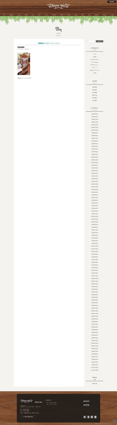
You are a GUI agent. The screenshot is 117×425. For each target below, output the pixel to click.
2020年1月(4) (95, 308)
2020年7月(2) (95, 292)
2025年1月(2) (95, 154)
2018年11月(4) (94, 345)
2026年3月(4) (95, 116)
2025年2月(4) (95, 151)
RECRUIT (54, 15)
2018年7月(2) (95, 356)
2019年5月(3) (95, 329)
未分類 (94, 56)
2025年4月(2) (95, 146)
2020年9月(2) (95, 286)
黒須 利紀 (94, 87)
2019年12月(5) (94, 310)
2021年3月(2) (95, 270)
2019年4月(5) (95, 332)
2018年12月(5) (94, 343)
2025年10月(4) (94, 130)
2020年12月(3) (94, 278)
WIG (33, 15)
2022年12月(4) (94, 216)
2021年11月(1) (94, 248)
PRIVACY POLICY (14, 423)
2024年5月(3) (95, 170)
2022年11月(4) (94, 219)
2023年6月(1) (95, 200)
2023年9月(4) (95, 192)
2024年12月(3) (94, 157)
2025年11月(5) (94, 127)
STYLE (46, 15)
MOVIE (61, 15)
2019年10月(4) (94, 316)
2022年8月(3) (95, 227)
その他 (94, 73)
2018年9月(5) (95, 351)
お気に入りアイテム (94, 70)
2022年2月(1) (95, 243)
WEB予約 (112, 1)
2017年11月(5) (94, 370)
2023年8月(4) (95, 195)
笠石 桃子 (94, 100)
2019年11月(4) (94, 313)
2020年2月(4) (95, 305)
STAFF (39, 15)
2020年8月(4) (95, 289)
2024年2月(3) (95, 178)
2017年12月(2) (94, 367)
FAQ (89, 15)
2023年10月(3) (94, 189)
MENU (26, 15)
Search (99, 41)
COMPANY (96, 15)
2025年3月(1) (95, 149)
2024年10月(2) (94, 162)
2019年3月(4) (95, 335)
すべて (94, 54)
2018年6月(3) (95, 359)
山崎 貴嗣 (94, 92)
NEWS (19, 15)
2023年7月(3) (95, 197)
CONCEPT (11, 15)
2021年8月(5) (95, 257)
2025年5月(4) (95, 143)
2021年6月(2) (95, 262)
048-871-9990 (26, 409)
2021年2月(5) (95, 273)
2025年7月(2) (95, 138)
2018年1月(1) (95, 364)
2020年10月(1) (94, 283)
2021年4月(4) (95, 267)
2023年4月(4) (95, 205)
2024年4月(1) (95, 173)
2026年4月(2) (95, 114)
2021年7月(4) (95, 259)
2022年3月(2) (95, 240)
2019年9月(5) (95, 319)
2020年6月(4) (95, 294)
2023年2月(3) (95, 211)
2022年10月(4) (94, 221)
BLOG (76, 15)
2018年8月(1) (95, 354)
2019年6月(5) (95, 327)
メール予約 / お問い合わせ (28, 416)
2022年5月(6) (95, 235)
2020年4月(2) (95, 300)
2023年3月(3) (95, 208)
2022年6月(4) (95, 232)
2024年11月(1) (94, 159)
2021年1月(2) (95, 275)
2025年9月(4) (95, 132)
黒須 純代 (94, 89)
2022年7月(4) (95, 230)
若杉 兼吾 (94, 97)
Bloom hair (27, 49)
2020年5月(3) (95, 297)
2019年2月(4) (95, 337)
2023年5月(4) (95, 203)
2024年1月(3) (95, 181)
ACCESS (105, 15)
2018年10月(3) (94, 348)
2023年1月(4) (95, 213)
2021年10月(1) (94, 251)
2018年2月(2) (95, 362)
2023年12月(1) (94, 184)
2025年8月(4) (95, 135)
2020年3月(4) (95, 302)
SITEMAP (8, 423)
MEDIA (68, 15)
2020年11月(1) (94, 281)
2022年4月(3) (95, 238)
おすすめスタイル (95, 59)
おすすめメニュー (21, 47)
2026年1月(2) (95, 122)
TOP (4, 15)
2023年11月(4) (94, 186)
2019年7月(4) (95, 324)
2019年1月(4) (95, 340)
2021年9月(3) (95, 254)
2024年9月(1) (95, 165)
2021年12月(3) (94, 246)
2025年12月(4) (94, 124)
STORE (112, 15)
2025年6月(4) (95, 141)
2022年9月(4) (95, 224)
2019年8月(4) (95, 321)
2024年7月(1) (95, 168)
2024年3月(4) (95, 176)
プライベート (95, 67)
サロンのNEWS (94, 62)
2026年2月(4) (95, 119)
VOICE (82, 15)
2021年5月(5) (95, 265)
